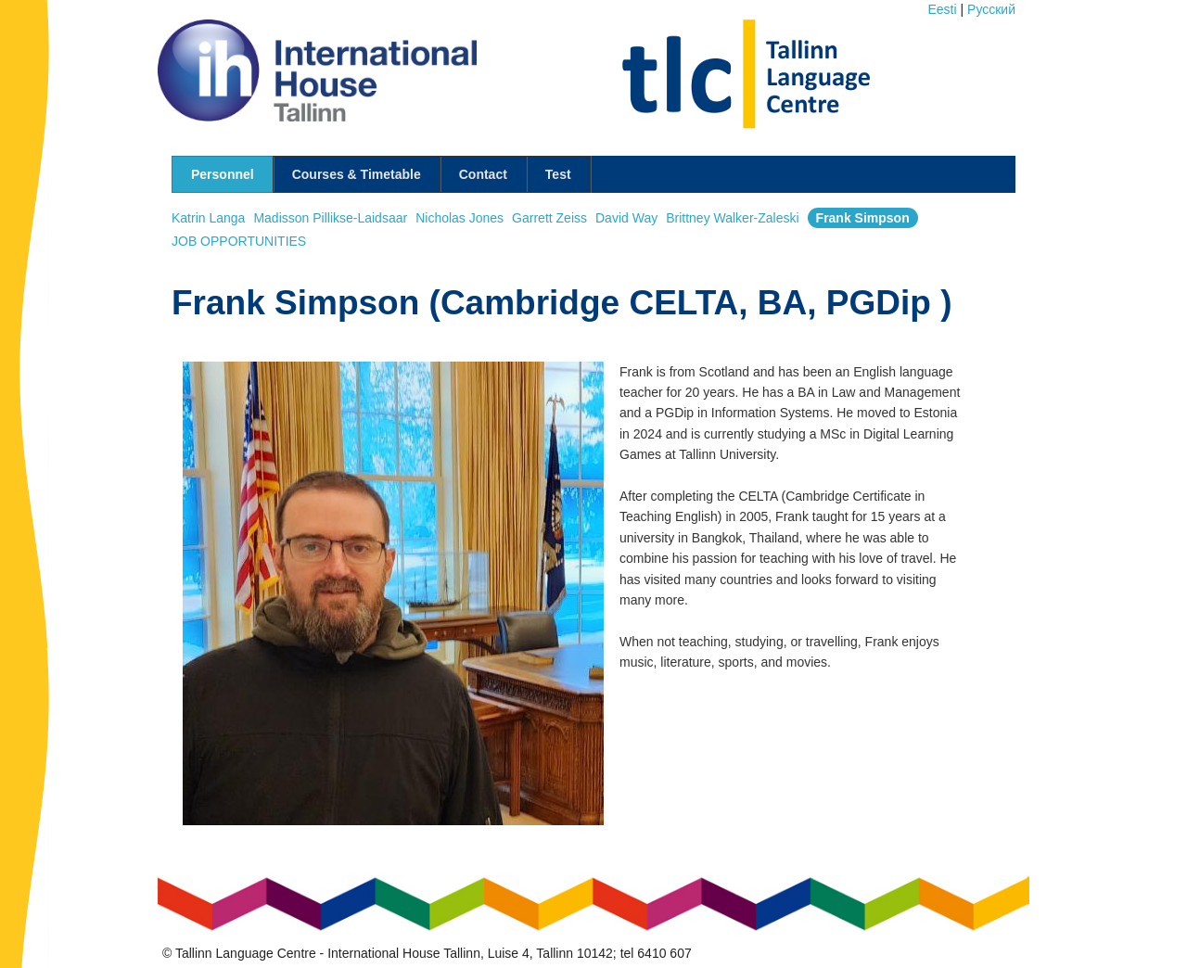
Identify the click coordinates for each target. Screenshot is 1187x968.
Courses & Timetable (356, 174)
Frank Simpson (863, 217)
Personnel (222, 174)
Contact (483, 174)
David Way (626, 217)
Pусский (991, 9)
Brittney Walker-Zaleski (732, 217)
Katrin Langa (208, 217)
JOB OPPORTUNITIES (239, 241)
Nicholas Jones (459, 217)
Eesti (942, 9)
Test (558, 174)
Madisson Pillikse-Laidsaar (330, 217)
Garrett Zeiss (549, 217)
